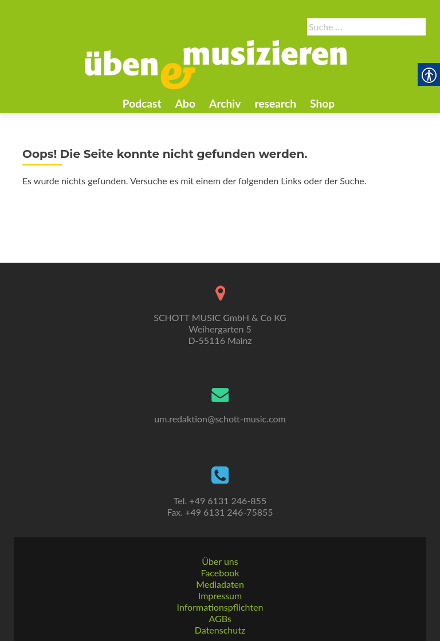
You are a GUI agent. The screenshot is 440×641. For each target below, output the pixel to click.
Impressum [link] (220, 595)
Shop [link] (322, 103)
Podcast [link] (142, 103)
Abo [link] (185, 103)
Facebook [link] (220, 572)
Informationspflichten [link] (220, 607)
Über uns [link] (220, 561)
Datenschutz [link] (220, 629)
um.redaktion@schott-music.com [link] (219, 418)
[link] (216, 63)
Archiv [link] (225, 103)
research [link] (275, 103)
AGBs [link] (220, 618)
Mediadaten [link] (220, 584)
